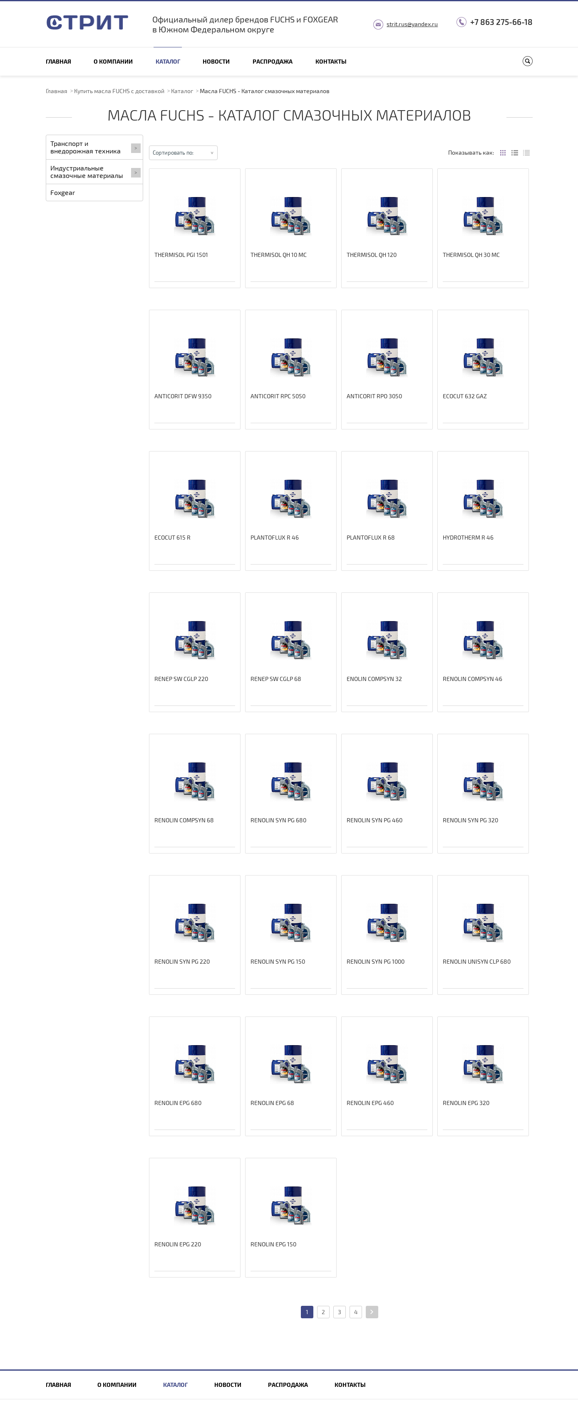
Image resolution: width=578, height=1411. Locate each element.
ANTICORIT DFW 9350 (182, 396)
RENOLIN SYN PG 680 (278, 820)
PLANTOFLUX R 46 (275, 537)
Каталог (168, 61)
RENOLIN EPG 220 (177, 1244)
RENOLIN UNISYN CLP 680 (477, 961)
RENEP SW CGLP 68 (276, 678)
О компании (113, 61)
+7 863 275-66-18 (501, 22)
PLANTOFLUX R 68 (371, 537)
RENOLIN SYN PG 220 (182, 961)
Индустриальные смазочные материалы (95, 171)
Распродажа (273, 61)
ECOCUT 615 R (172, 537)
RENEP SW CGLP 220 (181, 678)
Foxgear (62, 192)
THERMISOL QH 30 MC (471, 254)
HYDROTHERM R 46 (468, 537)
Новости (216, 61)
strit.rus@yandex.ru (412, 23)
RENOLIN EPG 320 (466, 1102)
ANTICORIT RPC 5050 (278, 396)
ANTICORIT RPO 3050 (374, 396)
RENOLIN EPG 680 (177, 1102)
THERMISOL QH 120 (372, 254)
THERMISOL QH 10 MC (279, 254)
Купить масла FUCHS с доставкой (119, 90)
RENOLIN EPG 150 (273, 1244)
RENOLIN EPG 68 (272, 1102)
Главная (58, 61)
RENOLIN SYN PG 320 (470, 820)
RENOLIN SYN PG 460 (374, 820)
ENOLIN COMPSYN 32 (374, 678)
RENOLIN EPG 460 (370, 1102)
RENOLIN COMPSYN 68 (184, 820)
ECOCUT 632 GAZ (465, 396)
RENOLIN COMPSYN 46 (472, 678)
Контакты (331, 61)
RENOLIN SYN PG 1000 (375, 961)
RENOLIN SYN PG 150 (278, 961)
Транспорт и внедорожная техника (95, 147)
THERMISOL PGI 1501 (181, 254)
